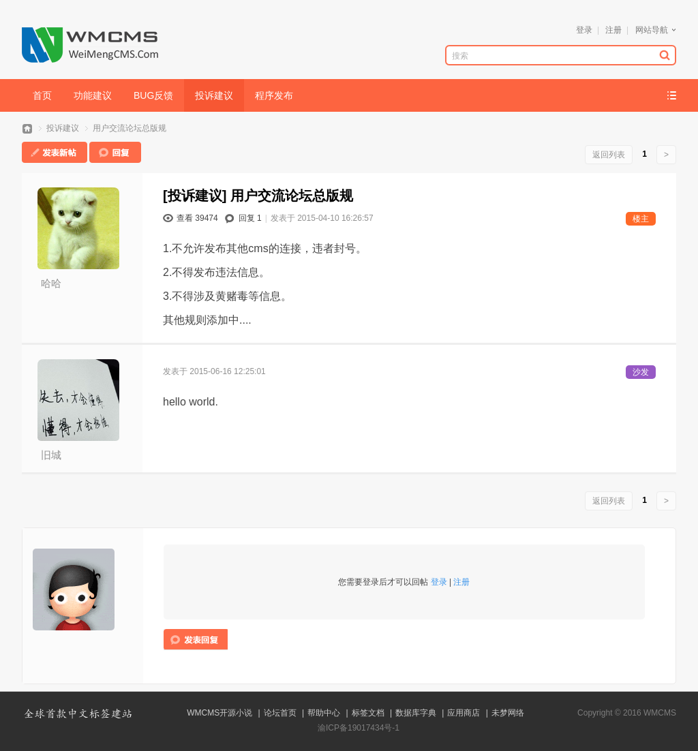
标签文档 (368, 713)
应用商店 (463, 713)
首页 (42, 95)
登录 (584, 30)
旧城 (51, 455)
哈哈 (51, 283)
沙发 (641, 372)
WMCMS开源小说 (219, 713)
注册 (613, 30)
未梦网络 (507, 713)
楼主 (641, 219)
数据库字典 (415, 713)
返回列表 (608, 154)
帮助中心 (323, 713)
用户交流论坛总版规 (129, 128)
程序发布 (274, 95)
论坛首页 (280, 713)
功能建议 (93, 95)
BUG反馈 (153, 95)
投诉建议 (214, 95)
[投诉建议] (194, 195)
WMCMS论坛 (27, 128)
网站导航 (651, 30)
